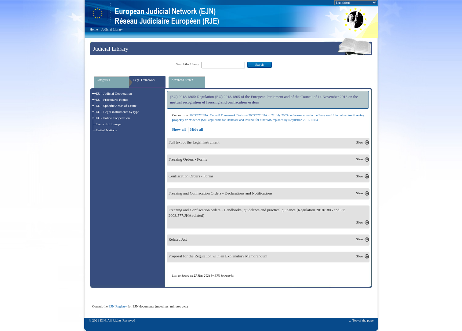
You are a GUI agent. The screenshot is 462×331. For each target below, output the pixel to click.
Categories (103, 80)
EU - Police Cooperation (113, 118)
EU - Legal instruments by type (118, 112)
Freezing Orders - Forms (188, 159)
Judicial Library (112, 29)
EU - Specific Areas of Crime (116, 105)
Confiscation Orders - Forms (191, 176)
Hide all (196, 129)
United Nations (106, 130)
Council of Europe (109, 124)
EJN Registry (118, 306)
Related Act (178, 239)
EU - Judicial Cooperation (114, 93)
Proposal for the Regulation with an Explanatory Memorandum (218, 256)
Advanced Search (182, 80)
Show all (179, 129)
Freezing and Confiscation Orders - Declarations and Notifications (220, 193)
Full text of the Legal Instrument (194, 142)
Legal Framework (144, 80)
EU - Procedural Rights (112, 99)
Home (94, 29)
